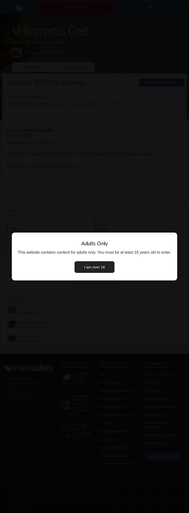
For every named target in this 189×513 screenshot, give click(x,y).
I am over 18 (94, 267)
